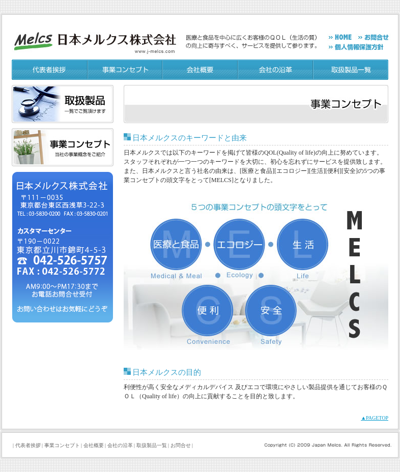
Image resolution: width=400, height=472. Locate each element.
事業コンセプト (125, 70)
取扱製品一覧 (151, 445)
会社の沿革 (275, 70)
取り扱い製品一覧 (350, 70)
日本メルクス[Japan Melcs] (96, 37)
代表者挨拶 (50, 70)
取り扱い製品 (62, 104)
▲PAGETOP (374, 418)
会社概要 (200, 70)
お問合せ (180, 445)
